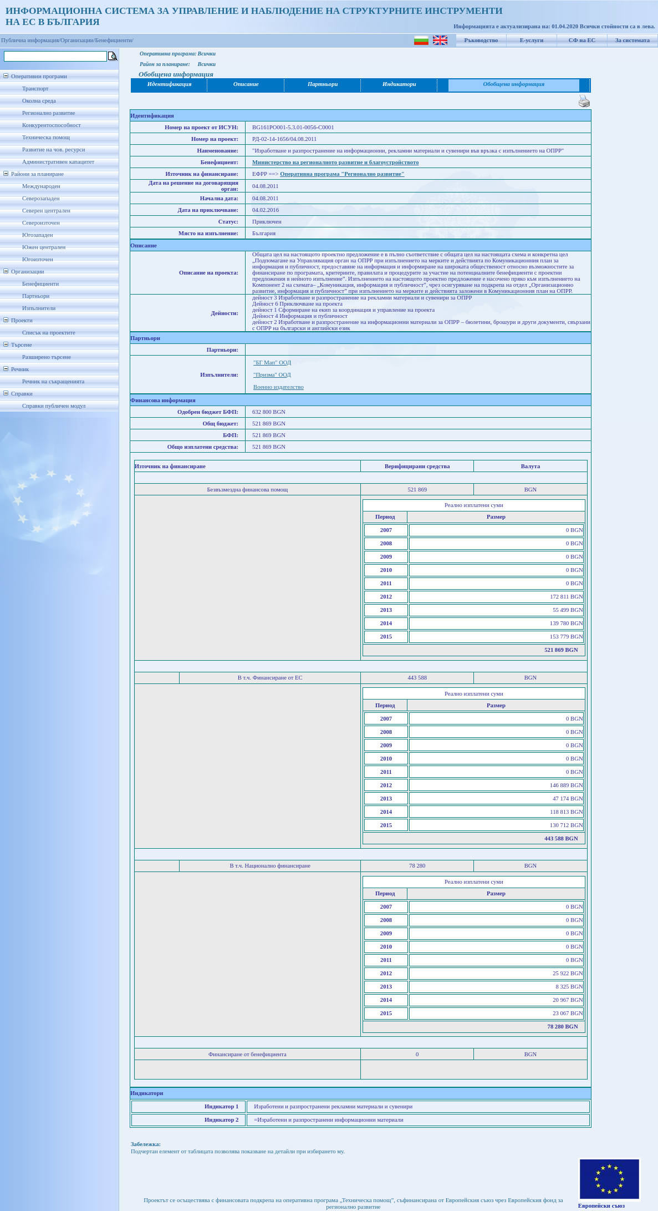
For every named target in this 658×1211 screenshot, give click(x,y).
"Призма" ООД (272, 375)
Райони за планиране (37, 174)
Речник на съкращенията (53, 381)
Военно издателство (278, 387)
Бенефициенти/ (114, 40)
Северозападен (40, 198)
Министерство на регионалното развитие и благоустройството (335, 162)
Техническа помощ (46, 137)
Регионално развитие (48, 113)
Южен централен (43, 247)
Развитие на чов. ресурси (53, 149)
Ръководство (481, 40)
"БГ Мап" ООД (272, 362)
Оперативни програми (39, 76)
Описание (246, 84)
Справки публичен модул (53, 406)
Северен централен (46, 210)
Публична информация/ (30, 40)
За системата (632, 40)
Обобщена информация (514, 84)
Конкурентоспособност (51, 125)
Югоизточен (37, 259)
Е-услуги (532, 40)
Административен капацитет (58, 162)
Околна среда (39, 101)
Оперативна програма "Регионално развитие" (342, 174)
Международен (41, 186)
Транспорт (35, 88)
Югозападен (37, 235)
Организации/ (77, 40)
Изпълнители (38, 308)
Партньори (35, 296)
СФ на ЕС (582, 40)
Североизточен (41, 223)
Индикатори (399, 84)
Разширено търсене (46, 357)
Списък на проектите (48, 333)
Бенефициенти (40, 284)
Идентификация (169, 84)
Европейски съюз (601, 1206)
